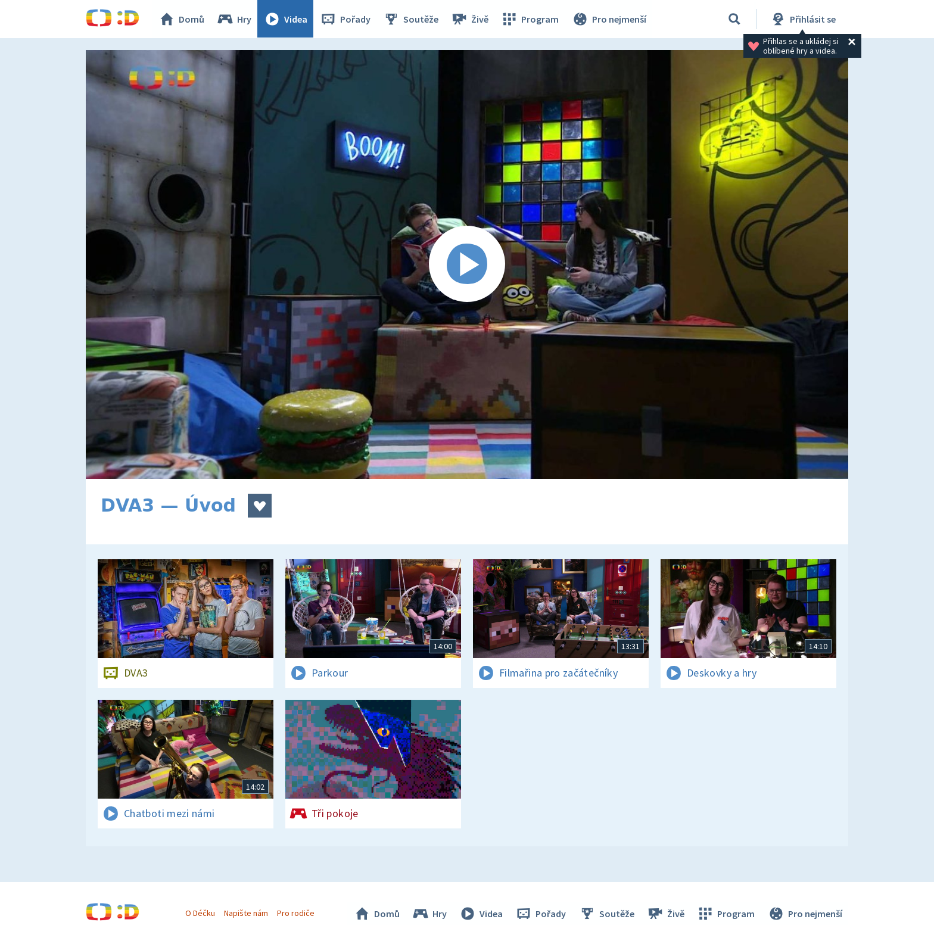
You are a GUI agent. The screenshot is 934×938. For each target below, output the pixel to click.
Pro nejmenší (608, 19)
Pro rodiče (296, 913)
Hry (234, 19)
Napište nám (246, 913)
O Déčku (200, 913)
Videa (286, 19)
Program (530, 19)
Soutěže (411, 19)
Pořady (345, 19)
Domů (181, 19)
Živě (470, 19)
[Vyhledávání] (734, 19)
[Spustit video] (467, 264)
